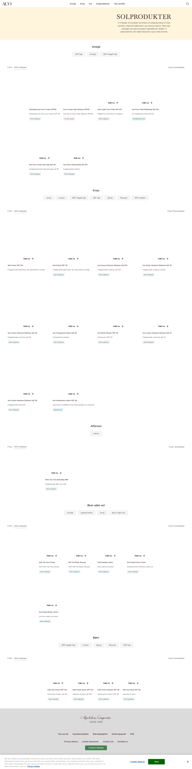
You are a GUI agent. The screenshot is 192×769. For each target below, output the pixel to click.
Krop (82, 4)
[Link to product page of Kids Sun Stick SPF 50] (134, 674)
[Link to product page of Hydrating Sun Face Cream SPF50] (44, 88)
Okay (156, 765)
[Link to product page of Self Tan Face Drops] (52, 544)
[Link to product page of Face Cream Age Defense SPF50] (78, 88)
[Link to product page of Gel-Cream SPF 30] (73, 238)
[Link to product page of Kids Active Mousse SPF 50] (108, 674)
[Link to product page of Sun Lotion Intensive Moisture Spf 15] (163, 306)
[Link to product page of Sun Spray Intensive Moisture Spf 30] (163, 238)
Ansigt (73, 4)
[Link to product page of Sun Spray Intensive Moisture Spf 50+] (118, 238)
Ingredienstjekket (81, 734)
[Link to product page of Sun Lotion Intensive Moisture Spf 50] (28, 306)
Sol (90, 4)
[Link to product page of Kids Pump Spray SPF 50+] (83, 674)
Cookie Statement (90, 741)
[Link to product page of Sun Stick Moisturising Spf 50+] (78, 144)
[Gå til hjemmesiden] (7, 3)
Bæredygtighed (100, 734)
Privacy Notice (71, 741)
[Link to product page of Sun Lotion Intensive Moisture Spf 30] (28, 373)
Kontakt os (123, 741)
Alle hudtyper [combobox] (20, 67)
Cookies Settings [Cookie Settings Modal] (96, 748)
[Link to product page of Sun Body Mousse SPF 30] (118, 306)
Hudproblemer (103, 4)
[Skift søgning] (187, 3)
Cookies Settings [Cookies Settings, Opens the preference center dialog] (137, 765)
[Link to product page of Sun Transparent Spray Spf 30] (73, 306)
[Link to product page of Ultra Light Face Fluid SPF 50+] (113, 88)
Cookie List (108, 741)
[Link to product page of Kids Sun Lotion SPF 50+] (58, 674)
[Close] (188, 765)
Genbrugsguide (119, 734)
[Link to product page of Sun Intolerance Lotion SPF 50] (73, 373)
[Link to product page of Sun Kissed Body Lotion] (52, 594)
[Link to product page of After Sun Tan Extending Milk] (56, 463)
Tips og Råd (119, 4)
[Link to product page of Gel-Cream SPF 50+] (28, 238)
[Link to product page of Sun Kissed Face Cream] (140, 544)
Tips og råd (63, 734)
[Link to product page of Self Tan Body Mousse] (81, 544)
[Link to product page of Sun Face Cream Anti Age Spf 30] (44, 144)
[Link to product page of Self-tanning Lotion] (111, 544)
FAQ (132, 734)
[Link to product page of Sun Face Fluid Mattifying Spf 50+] (147, 88)
